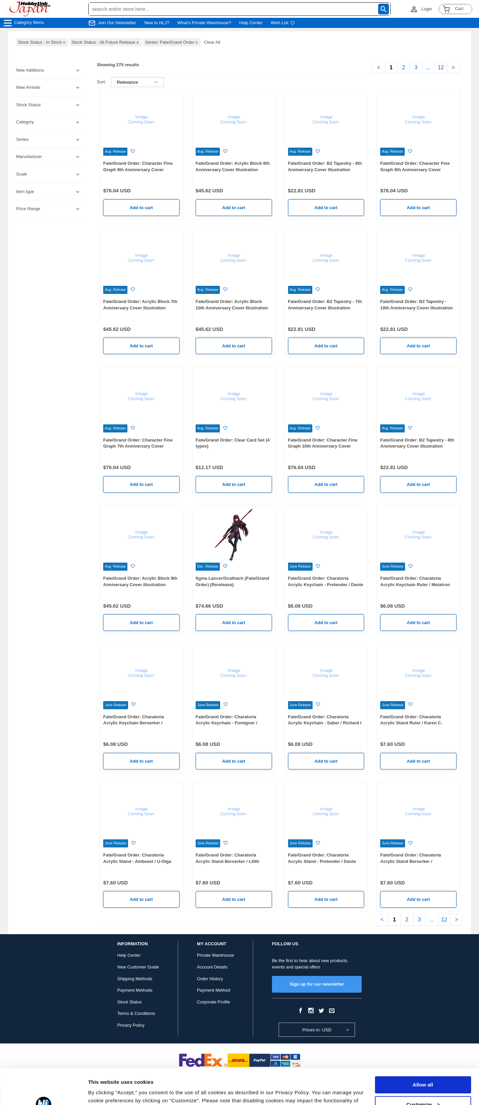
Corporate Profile (213, 1001)
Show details (103, 1092)
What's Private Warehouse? (204, 22)
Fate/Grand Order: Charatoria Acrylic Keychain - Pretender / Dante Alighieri (325, 584)
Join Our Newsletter (117, 22)
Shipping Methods (134, 978)
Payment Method (213, 990)
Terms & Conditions (136, 1013)
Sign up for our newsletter (317, 984)
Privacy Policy (131, 1025)
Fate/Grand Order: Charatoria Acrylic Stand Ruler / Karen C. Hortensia (411, 723)
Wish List (283, 22)
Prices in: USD (316, 1029)
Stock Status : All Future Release (106, 42)
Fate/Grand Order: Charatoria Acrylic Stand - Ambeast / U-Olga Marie (137, 861)
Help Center (251, 22)
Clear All (212, 42)
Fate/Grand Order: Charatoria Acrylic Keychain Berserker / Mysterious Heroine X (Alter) (133, 723)
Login (426, 8)
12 (441, 67)
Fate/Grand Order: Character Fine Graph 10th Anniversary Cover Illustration (323, 446)
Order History (210, 978)
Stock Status (129, 1001)
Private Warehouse (215, 955)
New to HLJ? (156, 22)
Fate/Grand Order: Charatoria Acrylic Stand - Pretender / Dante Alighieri (322, 861)
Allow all (423, 1049)
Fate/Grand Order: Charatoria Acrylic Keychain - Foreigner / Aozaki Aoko (226, 723)
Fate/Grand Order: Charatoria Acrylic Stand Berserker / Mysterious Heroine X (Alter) (410, 861)
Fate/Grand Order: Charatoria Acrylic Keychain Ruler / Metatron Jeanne (415, 584)
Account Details (212, 966)
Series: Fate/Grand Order (172, 42)
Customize (423, 1069)
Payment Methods (135, 990)
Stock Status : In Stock (42, 42)
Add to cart (141, 207)
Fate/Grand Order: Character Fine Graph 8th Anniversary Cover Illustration (415, 169)
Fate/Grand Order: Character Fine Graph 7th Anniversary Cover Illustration (138, 446)
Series (22, 139)
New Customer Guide (138, 966)
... (428, 67)
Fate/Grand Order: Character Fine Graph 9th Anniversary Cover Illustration (138, 169)
